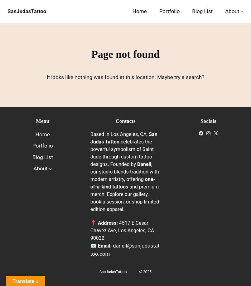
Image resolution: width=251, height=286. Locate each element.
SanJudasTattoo (26, 11)
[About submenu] (242, 11)
